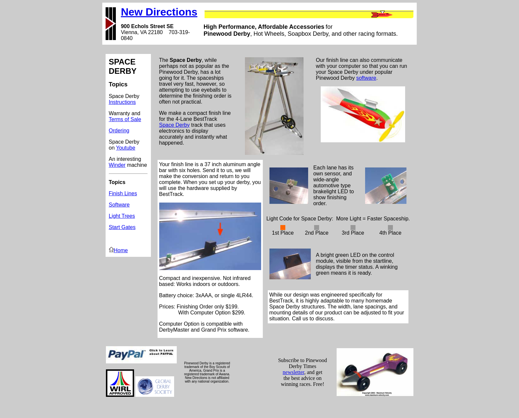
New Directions (159, 12)
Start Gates (122, 227)
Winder (117, 165)
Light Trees (122, 216)
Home (118, 250)
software (366, 78)
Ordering (119, 130)
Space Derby (174, 125)
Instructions (122, 102)
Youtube (125, 148)
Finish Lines (123, 193)
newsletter (293, 372)
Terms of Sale (125, 119)
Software (119, 205)
